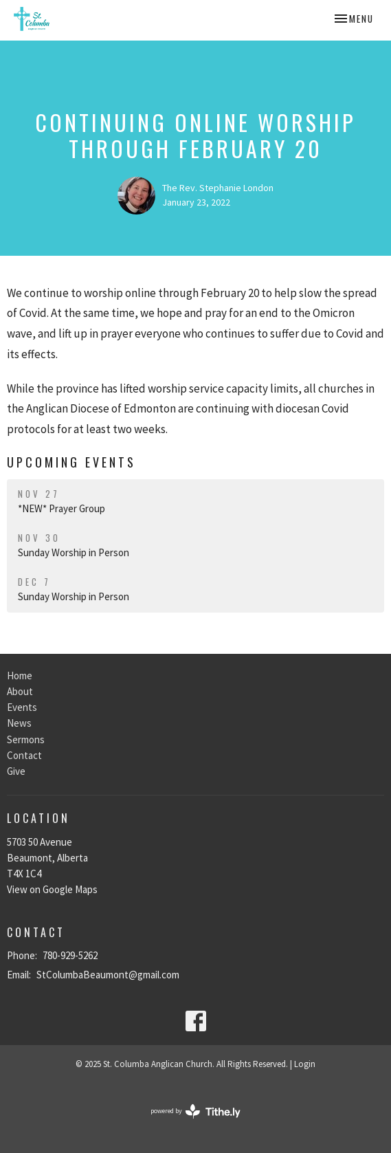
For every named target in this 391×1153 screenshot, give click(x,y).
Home (19, 675)
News (19, 722)
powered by (195, 1111)
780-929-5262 (70, 955)
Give (16, 771)
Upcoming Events (71, 462)
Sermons (26, 739)
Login (304, 1064)
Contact (24, 755)
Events (22, 707)
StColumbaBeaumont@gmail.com (107, 974)
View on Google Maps (52, 889)
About (20, 691)
